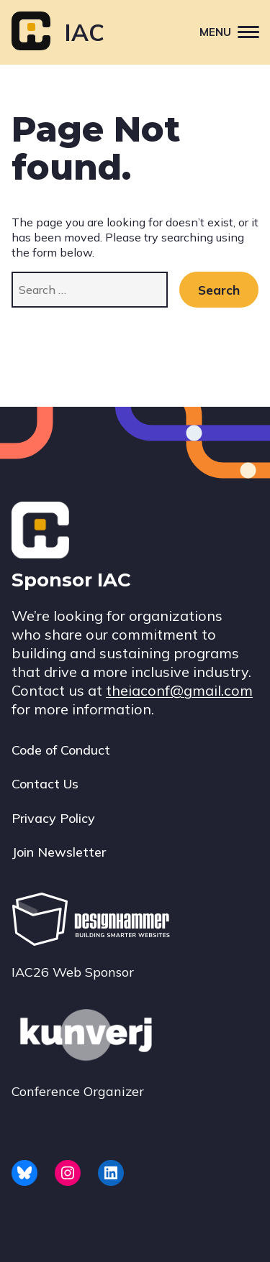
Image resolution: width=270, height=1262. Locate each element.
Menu (234, 31)
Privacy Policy (53, 818)
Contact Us (45, 783)
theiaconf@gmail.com (179, 690)
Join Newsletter (59, 852)
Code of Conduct (61, 750)
